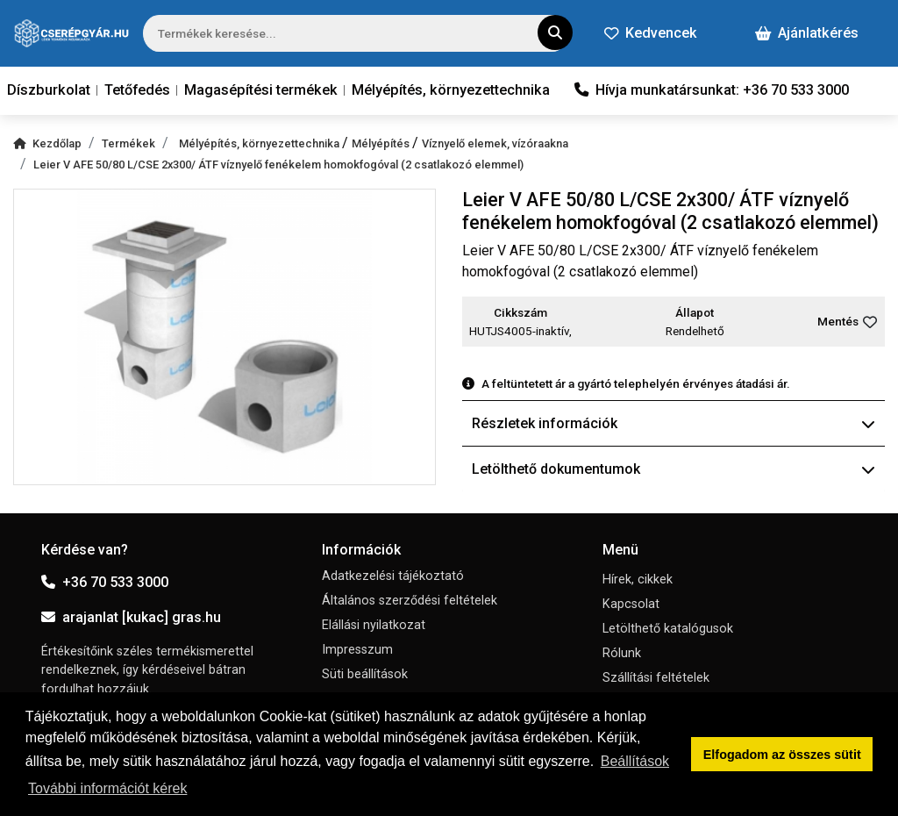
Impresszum (357, 649)
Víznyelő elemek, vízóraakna (495, 143)
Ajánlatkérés (807, 33)
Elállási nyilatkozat (373, 625)
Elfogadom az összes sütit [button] (782, 755)
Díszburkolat (48, 90)
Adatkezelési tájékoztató (393, 576)
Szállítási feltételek (655, 677)
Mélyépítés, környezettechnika (451, 90)
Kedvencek (650, 33)
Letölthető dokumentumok (673, 469)
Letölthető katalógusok (667, 628)
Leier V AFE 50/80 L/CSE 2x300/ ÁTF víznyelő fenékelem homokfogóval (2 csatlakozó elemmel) (278, 164)
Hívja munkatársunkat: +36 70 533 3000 (711, 90)
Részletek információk (673, 423)
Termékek (128, 143)
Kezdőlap (47, 143)
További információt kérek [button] (107, 788)
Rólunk (621, 653)
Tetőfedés (137, 90)
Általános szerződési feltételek (409, 600)
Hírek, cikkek (637, 579)
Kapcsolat (630, 604)
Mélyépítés (382, 143)
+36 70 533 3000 (104, 582)
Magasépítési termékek (261, 90)
